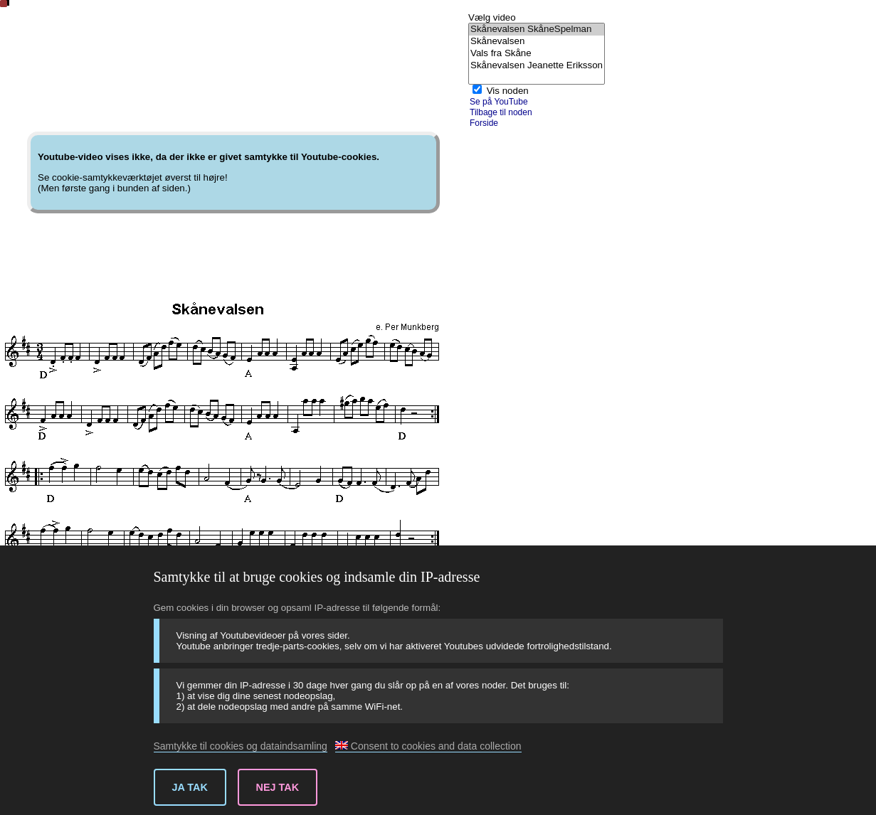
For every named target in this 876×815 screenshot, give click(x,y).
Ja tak (190, 787)
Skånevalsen (536, 42)
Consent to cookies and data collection (428, 746)
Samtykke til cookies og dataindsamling (240, 746)
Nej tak (278, 787)
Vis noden (508, 90)
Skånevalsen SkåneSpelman (536, 29)
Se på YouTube (499, 102)
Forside (484, 123)
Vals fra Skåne (536, 54)
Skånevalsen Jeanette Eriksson (536, 66)
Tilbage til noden (501, 112)
